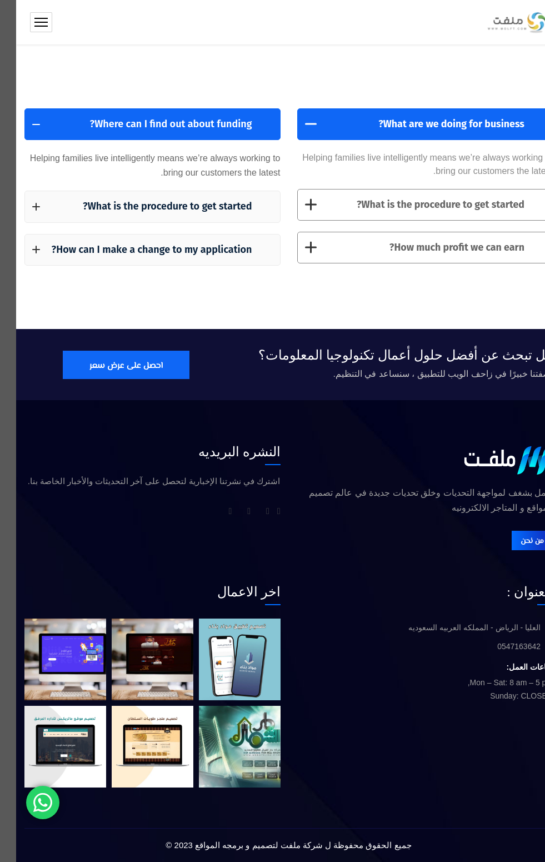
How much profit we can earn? (399, 248)
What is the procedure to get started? (399, 204)
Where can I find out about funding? (126, 124)
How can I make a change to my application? (126, 249)
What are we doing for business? (399, 124)
